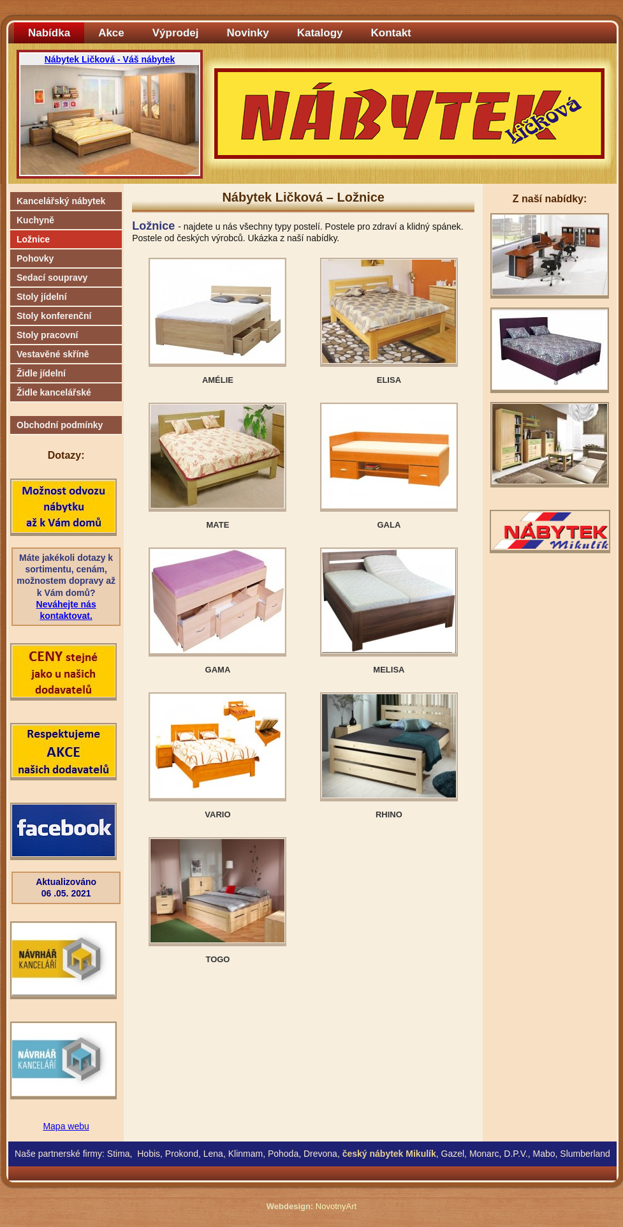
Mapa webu (66, 1126)
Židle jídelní (41, 373)
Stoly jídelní (42, 297)
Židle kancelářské (54, 392)
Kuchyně (35, 220)
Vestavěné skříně (53, 354)
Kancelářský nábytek (61, 201)
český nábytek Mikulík (389, 1154)
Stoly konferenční (54, 316)
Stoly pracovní (47, 335)
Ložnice (33, 239)
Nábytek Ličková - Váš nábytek (110, 59)
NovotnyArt (336, 1206)
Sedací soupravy (52, 277)
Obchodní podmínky (60, 425)
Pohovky (35, 258)
